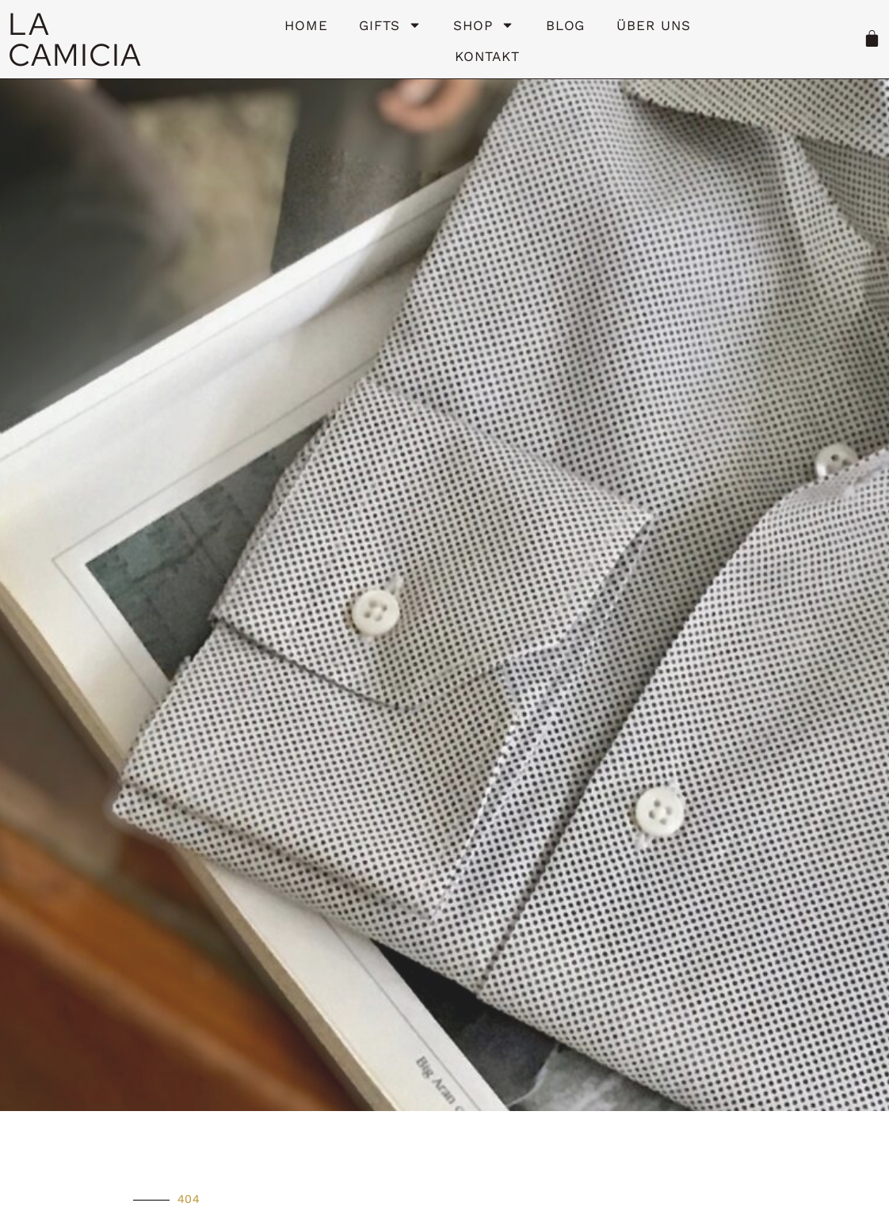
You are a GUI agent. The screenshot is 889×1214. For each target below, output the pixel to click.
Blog (566, 25)
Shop (483, 25)
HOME (306, 25)
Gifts (390, 25)
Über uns (653, 25)
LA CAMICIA (74, 39)
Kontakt (487, 56)
